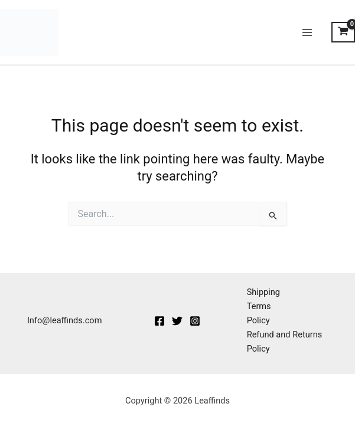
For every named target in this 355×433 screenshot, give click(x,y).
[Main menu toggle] (307, 32)
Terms (259, 306)
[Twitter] (177, 321)
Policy (258, 320)
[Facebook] (159, 321)
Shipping (263, 292)
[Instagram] (195, 321)
